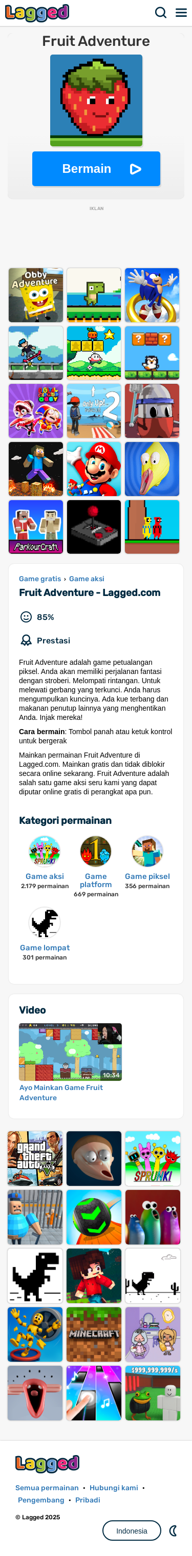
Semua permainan (47, 1488)
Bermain (86, 168)
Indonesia (131, 1531)
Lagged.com (48, 1464)
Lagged (38, 13)
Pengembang (41, 1500)
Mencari (161, 12)
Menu (182, 12)
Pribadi (87, 1500)
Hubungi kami (114, 1488)
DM (174, 1530)
